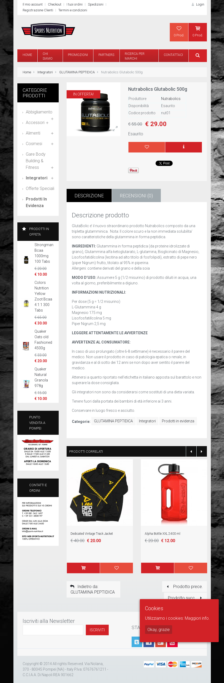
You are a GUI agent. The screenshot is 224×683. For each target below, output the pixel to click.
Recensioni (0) (136, 195)
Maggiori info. (197, 618)
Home (27, 72)
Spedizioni (95, 4)
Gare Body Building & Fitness (36, 161)
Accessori (35, 122)
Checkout (54, 4)
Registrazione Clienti (38, 10)
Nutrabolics (171, 99)
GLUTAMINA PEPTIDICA (77, 72)
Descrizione (89, 195)
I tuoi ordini (75, 4)
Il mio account (33, 4)
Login (197, 4)
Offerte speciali (40, 188)
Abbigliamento (39, 111)
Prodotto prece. (184, 586)
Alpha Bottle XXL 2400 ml (162, 534)
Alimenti (33, 133)
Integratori (45, 72)
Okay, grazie (158, 629)
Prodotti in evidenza (178, 421)
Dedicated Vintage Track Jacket (92, 534)
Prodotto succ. (186, 597)
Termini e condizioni (72, 10)
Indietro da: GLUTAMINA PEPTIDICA (92, 589)
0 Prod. (179, 31)
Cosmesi (34, 143)
